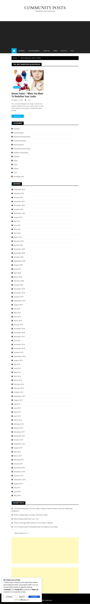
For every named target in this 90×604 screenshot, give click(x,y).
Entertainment (34, 51)
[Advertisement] (45, 34)
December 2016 (19, 345)
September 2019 (19, 301)
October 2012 (18, 392)
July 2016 (17, 364)
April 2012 (17, 416)
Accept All (34, 596)
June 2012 (17, 408)
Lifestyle (46, 51)
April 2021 (17, 233)
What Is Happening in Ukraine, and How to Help (30, 515)
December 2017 (19, 337)
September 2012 (19, 396)
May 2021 (17, 229)
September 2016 (19, 356)
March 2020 (18, 277)
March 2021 (18, 237)
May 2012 (17, 412)
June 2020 (17, 269)
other (15, 165)
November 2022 (19, 189)
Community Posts (45, 8)
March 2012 (18, 420)
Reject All (22, 596)
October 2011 (18, 440)
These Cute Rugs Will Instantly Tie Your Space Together (33, 523)
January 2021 (18, 245)
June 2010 (17, 492)
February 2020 (19, 281)
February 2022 (19, 193)
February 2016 (19, 384)
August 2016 (18, 360)
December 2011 (19, 432)
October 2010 (18, 476)
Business (21, 51)
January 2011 (18, 464)
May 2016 (17, 372)
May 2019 (17, 313)
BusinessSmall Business (22, 137)
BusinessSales (19, 133)
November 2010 (19, 472)
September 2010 (19, 480)
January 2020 (18, 285)
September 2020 (19, 261)
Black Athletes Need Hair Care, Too (26, 519)
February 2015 (19, 388)
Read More (17, 116)
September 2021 (19, 213)
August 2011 (18, 448)
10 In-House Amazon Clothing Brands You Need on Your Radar (36, 527)
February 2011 (19, 460)
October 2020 (18, 257)
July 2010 (17, 488)
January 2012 (18, 428)
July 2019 (17, 309)
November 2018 (19, 333)
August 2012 (18, 400)
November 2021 (19, 205)
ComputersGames (20, 141)
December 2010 (19, 468)
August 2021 (18, 217)
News (55, 51)
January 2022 (18, 198)
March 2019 (18, 321)
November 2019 (19, 293)
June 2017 (17, 341)
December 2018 (19, 329)
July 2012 (17, 404)
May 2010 (17, 496)
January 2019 (18, 325)
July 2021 (17, 221)
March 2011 (18, 456)
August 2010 (18, 484)
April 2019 (17, 317)
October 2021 (18, 209)
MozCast (27, 533)
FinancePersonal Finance (22, 149)
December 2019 (19, 289)
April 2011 (17, 452)
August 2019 (18, 305)
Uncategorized (19, 177)
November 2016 (19, 348)
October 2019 (18, 297)
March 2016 (18, 380)
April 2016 (17, 376)
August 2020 (18, 265)
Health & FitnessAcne (21, 153)
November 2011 (19, 436)
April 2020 (17, 273)
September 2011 (19, 444)
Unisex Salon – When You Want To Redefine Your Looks (27, 95)
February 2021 (19, 241)
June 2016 (17, 368)
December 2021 (19, 201)
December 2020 (19, 249)
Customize (9, 596)
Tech (72, 51)
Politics (64, 51)
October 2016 (18, 353)
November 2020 (19, 253)
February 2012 (19, 424)
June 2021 (17, 225)
